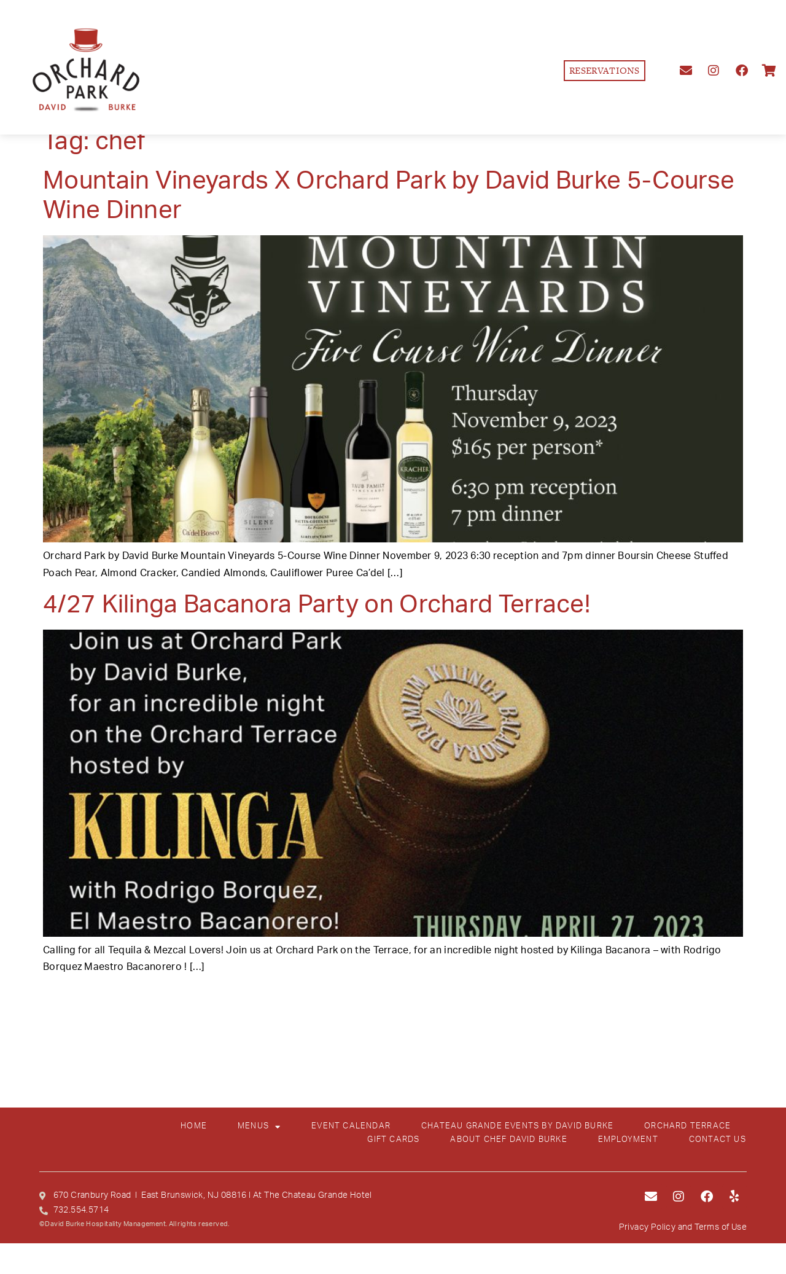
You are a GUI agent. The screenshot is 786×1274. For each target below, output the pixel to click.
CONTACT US (717, 1140)
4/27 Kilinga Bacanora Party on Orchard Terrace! (316, 605)
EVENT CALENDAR (351, 1126)
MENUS (259, 1126)
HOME (194, 1126)
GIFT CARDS (393, 1140)
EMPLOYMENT (628, 1140)
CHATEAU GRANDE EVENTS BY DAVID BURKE (517, 1126)
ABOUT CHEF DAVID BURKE (508, 1140)
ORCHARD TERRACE (687, 1126)
